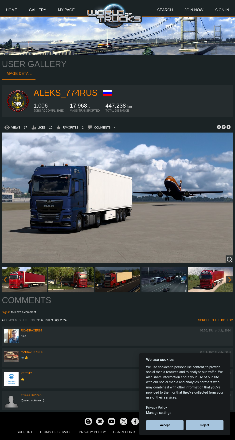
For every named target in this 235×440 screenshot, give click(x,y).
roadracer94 (31, 330)
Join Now (193, 10)
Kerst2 (26, 373)
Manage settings (158, 413)
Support (24, 432)
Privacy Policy (92, 432)
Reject (204, 425)
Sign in (6, 312)
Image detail (19, 74)
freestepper (31, 394)
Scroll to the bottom (215, 320)
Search (165, 10)
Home (11, 10)
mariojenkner (32, 352)
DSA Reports (124, 432)
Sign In (222, 10)
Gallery (37, 10)
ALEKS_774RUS (66, 93)
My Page (66, 10)
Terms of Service (55, 432)
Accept (165, 425)
